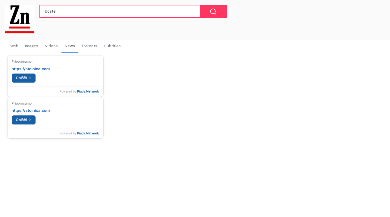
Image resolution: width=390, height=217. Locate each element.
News (70, 46)
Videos (51, 46)
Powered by (79, 91)
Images (31, 46)
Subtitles (112, 46)
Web (14, 46)
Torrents (89, 46)
